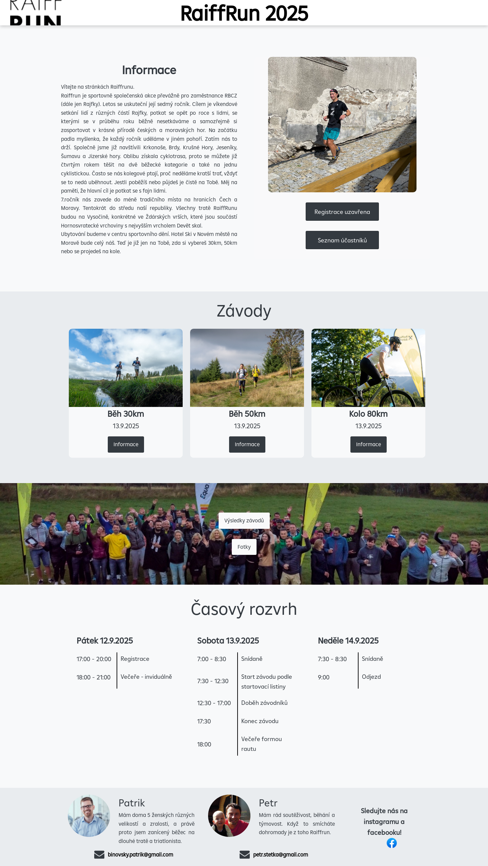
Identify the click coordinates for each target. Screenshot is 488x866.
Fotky (244, 546)
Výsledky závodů (244, 520)
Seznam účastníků (342, 240)
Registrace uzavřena (342, 212)
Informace (126, 444)
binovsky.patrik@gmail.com (140, 854)
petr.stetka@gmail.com (280, 854)
